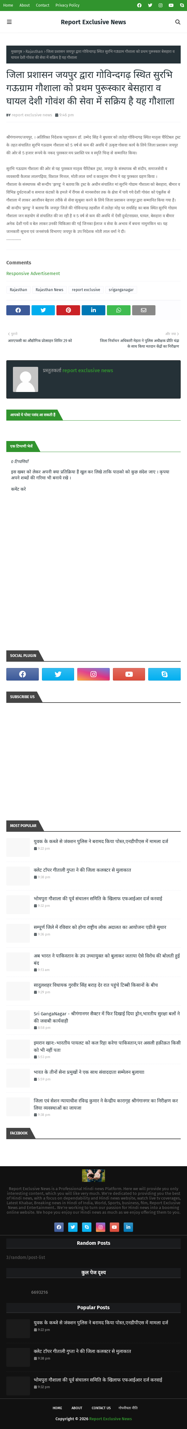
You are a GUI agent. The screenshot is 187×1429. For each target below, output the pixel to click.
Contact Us (101, 1408)
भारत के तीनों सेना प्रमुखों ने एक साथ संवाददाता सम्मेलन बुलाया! (89, 1072)
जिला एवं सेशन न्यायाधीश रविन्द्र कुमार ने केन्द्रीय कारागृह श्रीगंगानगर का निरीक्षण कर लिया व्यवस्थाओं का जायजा (106, 1104)
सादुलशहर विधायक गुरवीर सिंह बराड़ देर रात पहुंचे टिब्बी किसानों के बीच (96, 985)
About (25, 5)
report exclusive (86, 290)
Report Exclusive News (93, 22)
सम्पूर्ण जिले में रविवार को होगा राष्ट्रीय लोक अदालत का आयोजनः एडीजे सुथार (100, 927)
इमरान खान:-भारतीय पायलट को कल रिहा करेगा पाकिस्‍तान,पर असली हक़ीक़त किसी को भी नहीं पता (107, 1046)
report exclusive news (32, 115)
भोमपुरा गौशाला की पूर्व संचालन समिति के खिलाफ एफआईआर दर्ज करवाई (98, 899)
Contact (42, 5)
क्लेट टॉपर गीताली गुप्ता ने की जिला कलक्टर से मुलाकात (82, 870)
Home (8, 5)
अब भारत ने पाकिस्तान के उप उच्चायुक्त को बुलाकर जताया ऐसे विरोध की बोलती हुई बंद (107, 959)
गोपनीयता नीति (128, 1408)
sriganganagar (121, 290)
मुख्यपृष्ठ (16, 51)
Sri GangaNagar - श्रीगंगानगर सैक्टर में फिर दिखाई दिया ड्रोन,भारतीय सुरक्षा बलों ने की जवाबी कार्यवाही (107, 1017)
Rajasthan (34, 51)
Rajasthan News (49, 290)
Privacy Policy (67, 5)
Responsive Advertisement (33, 273)
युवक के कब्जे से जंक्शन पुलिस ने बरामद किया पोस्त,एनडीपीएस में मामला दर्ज (101, 841)
